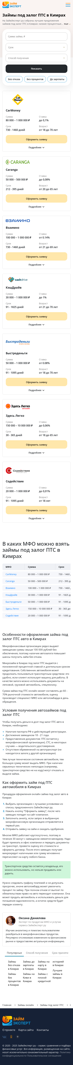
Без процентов (35, 79)
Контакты (43, 1030)
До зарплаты (57, 79)
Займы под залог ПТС (52, 1005)
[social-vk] (4, 1037)
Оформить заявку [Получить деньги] (36, 139)
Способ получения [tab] (37, 952)
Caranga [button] (10, 581)
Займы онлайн (26, 1005)
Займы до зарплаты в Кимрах (28, 965)
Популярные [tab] (14, 952)
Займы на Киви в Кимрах (28, 977)
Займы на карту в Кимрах (43, 965)
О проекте (8, 1030)
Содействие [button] (12, 615)
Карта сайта (26, 1030)
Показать (36, 68)
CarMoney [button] (11, 574)
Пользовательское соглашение (43, 1055)
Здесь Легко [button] (12, 608)
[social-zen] (17, 1037)
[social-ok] (11, 1037)
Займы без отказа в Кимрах (14, 965)
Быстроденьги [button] (13, 601)
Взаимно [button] (10, 588)
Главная (6, 1005)
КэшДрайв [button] (11, 594)
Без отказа (14, 79)
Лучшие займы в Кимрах (57, 974)
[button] (36, 147)
